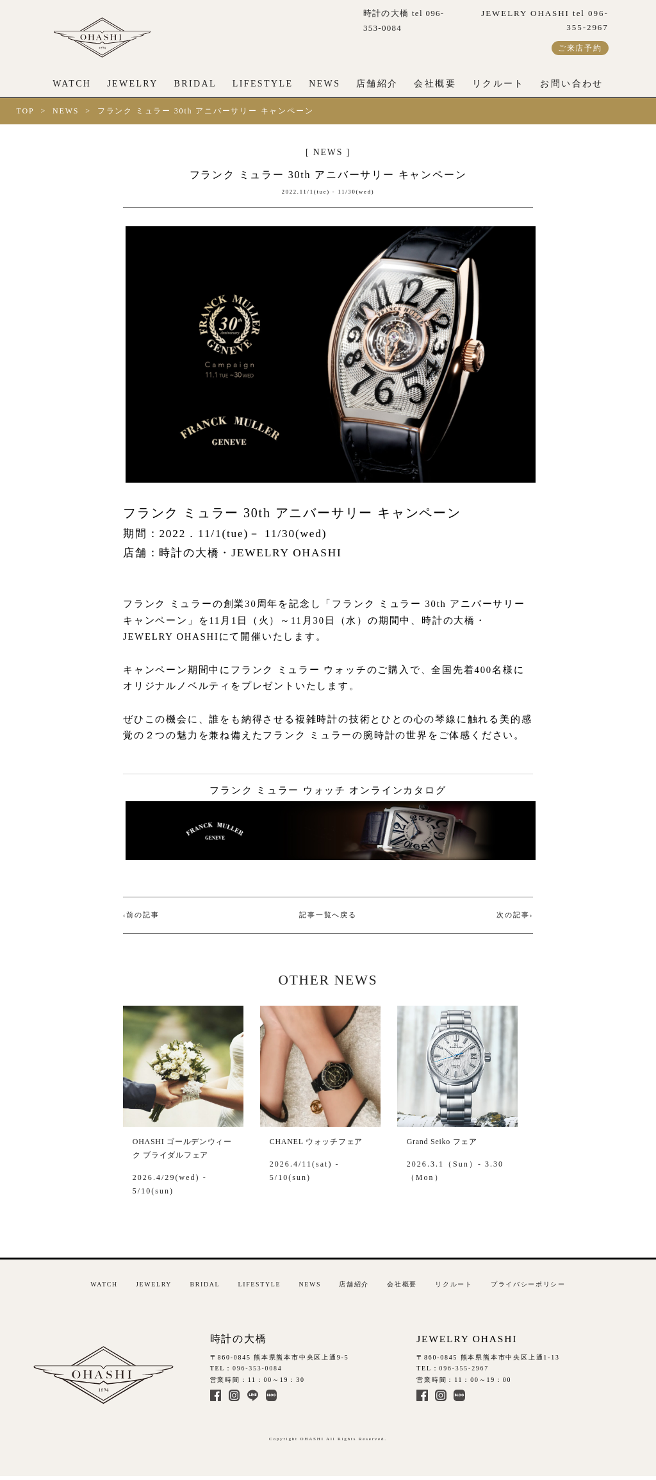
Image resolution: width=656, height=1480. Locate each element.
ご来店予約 (580, 48)
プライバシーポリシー (528, 1284)
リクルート (498, 83)
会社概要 (435, 83)
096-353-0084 (258, 1368)
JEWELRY (132, 83)
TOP (26, 110)
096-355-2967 (464, 1368)
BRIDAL (195, 83)
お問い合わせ (571, 83)
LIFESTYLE (263, 83)
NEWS (324, 83)
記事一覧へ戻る (328, 915)
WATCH (72, 83)
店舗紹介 (377, 83)
